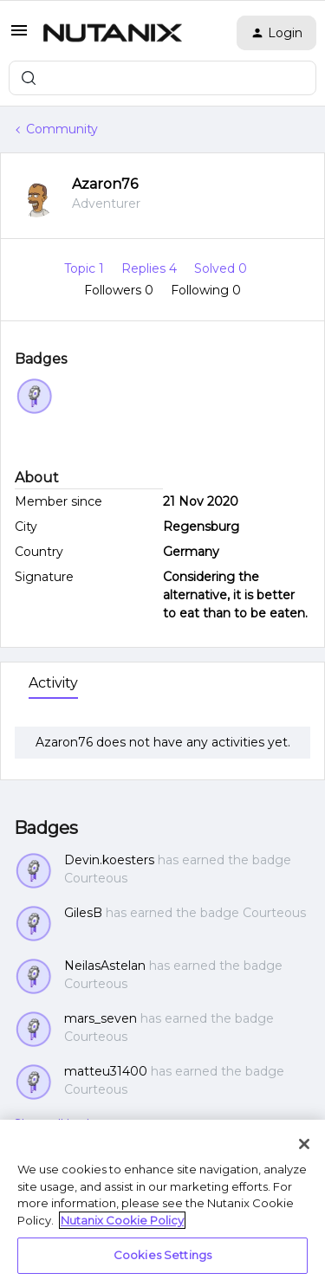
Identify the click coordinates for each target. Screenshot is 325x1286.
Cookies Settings (162, 1255)
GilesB (83, 913)
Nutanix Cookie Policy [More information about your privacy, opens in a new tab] (122, 1220)
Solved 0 (220, 268)
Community (62, 129)
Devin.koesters (109, 860)
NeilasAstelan (105, 965)
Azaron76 (105, 184)
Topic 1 (85, 268)
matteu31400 (105, 1071)
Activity (53, 683)
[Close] (304, 1144)
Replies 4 (150, 268)
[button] (19, 36)
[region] (162, 1203)
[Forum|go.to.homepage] (112, 33)
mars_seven (100, 1018)
